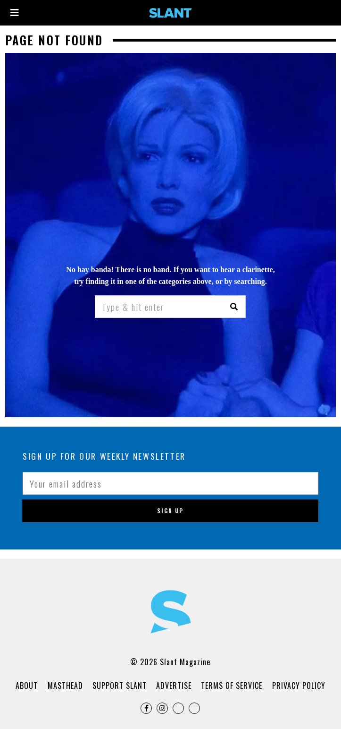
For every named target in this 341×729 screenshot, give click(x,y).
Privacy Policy (298, 685)
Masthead (65, 685)
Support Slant (119, 685)
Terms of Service (231, 685)
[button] (234, 306)
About (27, 685)
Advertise (173, 685)
